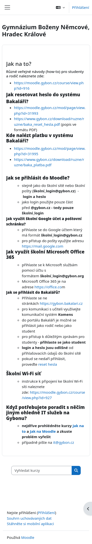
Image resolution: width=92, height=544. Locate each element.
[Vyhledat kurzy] (41, 470)
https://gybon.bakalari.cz (61, 303)
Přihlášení (80, 7)
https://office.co (48, 286)
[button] (60, 7)
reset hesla (47, 364)
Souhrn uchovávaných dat (29, 518)
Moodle (27, 537)
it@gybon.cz (63, 442)
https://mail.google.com (42, 246)
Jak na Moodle (43, 431)
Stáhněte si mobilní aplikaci (30, 523)
